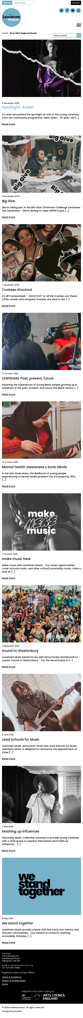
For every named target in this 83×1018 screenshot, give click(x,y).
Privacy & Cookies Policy (14, 980)
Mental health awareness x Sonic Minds (34, 467)
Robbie (18, 1011)
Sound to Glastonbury (20, 650)
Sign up (7, 2)
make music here (16, 559)
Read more (8, 124)
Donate (76, 2)
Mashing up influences (20, 831)
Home (5, 33)
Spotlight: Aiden (18, 107)
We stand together (17, 923)
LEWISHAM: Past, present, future (28, 378)
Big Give (8, 201)
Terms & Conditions (11, 977)
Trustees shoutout (17, 289)
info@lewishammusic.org (20, 965)
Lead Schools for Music (20, 739)
